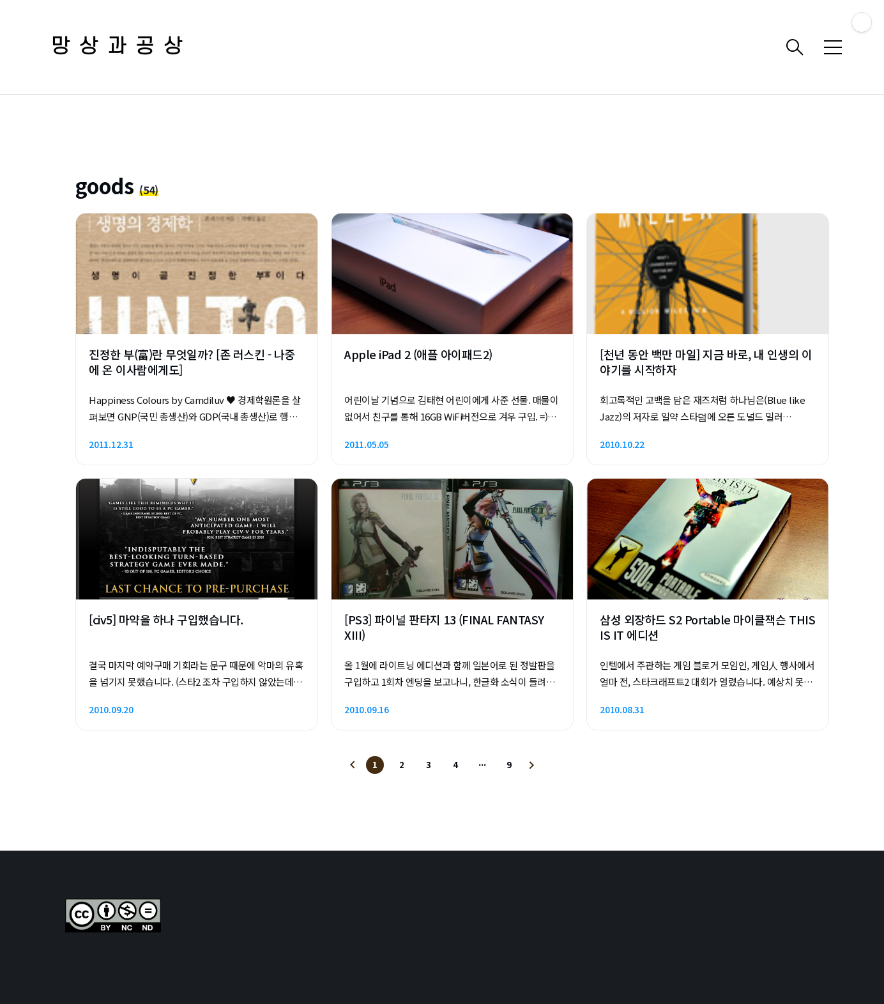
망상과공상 (121, 47)
